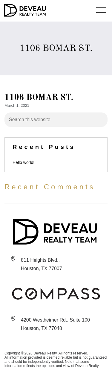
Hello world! (23, 162)
